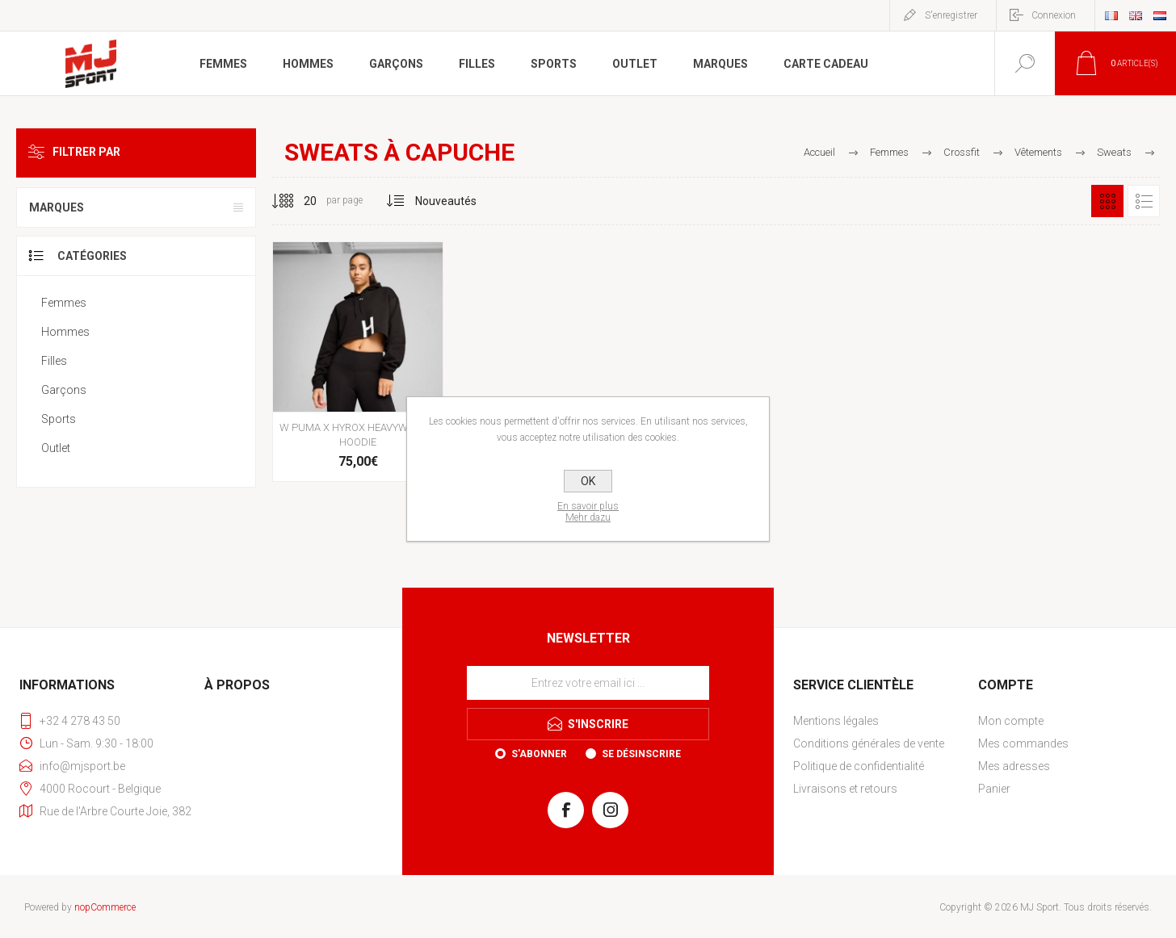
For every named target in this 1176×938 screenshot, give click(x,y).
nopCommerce (105, 907)
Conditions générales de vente (868, 743)
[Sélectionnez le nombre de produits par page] (298, 201)
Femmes (63, 302)
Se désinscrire (641, 754)
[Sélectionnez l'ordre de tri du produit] (446, 201)
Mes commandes (1023, 743)
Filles (54, 360)
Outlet (55, 448)
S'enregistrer (951, 15)
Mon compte (1011, 720)
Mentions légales (836, 720)
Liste (1144, 201)
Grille (1107, 201)
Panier (994, 788)
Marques (56, 207)
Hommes (65, 331)
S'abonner (539, 754)
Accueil (819, 152)
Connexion (1053, 15)
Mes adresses (1014, 766)
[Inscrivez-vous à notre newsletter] (588, 683)
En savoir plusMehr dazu (588, 511)
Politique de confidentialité (858, 766)
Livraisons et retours (845, 788)
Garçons (63, 389)
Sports (58, 418)
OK (588, 481)
